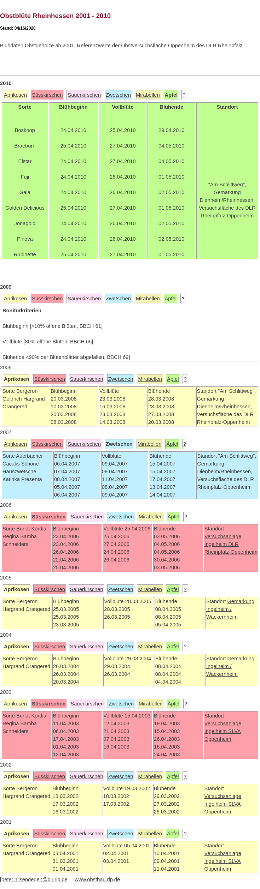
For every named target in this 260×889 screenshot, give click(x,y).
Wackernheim (222, 617)
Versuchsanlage (222, 536)
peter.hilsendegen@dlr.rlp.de (34, 879)
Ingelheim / (219, 609)
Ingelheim (216, 544)
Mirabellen (148, 95)
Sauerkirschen (84, 95)
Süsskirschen (47, 95)
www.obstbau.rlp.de (97, 879)
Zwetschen (118, 95)
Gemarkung (240, 601)
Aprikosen (15, 95)
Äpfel (171, 298)
